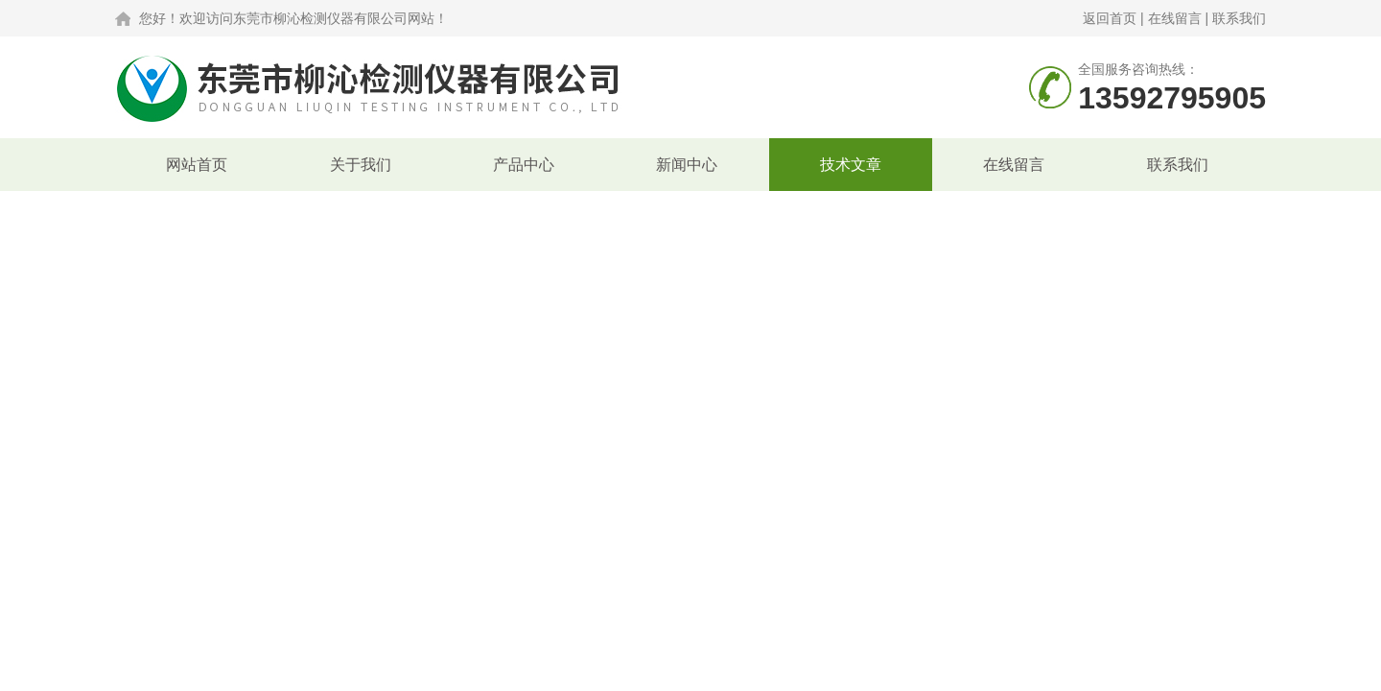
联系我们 (1239, 18)
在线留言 (1175, 18)
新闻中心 (686, 164)
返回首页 (1109, 18)
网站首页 (196, 164)
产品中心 (523, 164)
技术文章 (850, 164)
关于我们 (360, 164)
